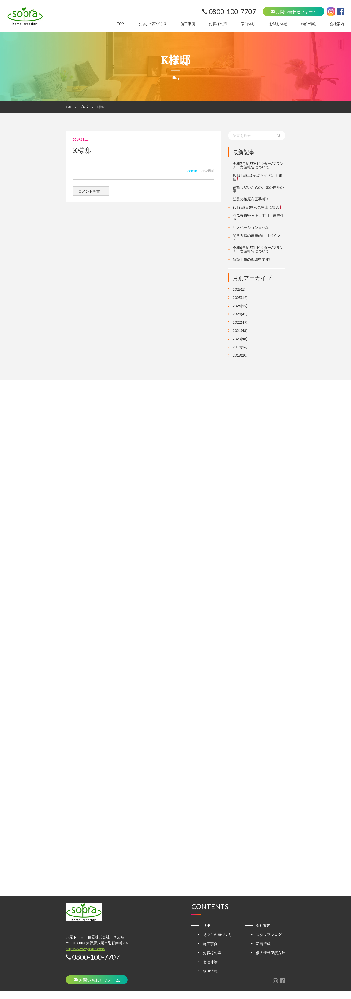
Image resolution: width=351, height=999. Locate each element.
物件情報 (308, 23)
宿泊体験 (248, 23)
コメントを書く (91, 191)
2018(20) (240, 355)
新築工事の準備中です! (251, 259)
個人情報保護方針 (270, 943)
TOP (120, 23)
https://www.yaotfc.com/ (85, 939)
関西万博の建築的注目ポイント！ (256, 237)
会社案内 (337, 23)
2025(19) (240, 297)
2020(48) (240, 339)
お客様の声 (218, 23)
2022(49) (240, 322)
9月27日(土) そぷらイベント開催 (257, 177)
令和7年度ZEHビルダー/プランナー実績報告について (258, 165)
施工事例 (188, 23)
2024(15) (240, 306)
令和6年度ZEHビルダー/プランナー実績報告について (258, 249)
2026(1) (239, 289)
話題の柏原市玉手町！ (251, 199)
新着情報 (263, 934)
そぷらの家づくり (152, 23)
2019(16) (240, 347)
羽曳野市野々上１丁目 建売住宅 (258, 217)
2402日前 (207, 171)
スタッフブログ (269, 925)
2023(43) (240, 314)
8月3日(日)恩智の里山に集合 (258, 207)
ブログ (84, 106)
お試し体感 (278, 23)
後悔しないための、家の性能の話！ (258, 189)
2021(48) (240, 330)
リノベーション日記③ (251, 227)
